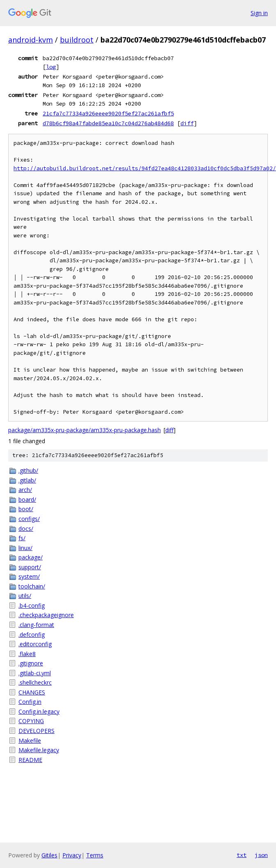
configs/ (29, 519)
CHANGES (31, 692)
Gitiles (49, 855)
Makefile (29, 740)
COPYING (31, 721)
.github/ (28, 470)
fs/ (21, 538)
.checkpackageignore (46, 615)
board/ (27, 499)
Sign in (259, 13)
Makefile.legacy (38, 750)
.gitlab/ (27, 480)
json (261, 855)
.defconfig (31, 634)
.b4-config (31, 605)
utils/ (24, 596)
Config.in (29, 702)
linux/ (25, 548)
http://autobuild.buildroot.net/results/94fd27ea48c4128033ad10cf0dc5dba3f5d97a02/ (145, 168)
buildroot (77, 40)
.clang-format (36, 625)
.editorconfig (35, 644)
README (30, 760)
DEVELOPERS (36, 731)
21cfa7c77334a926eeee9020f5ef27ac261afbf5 (108, 113)
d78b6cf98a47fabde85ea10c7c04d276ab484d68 (108, 123)
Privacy (71, 855)
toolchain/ (31, 586)
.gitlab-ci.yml (34, 673)
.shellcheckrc (35, 682)
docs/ (25, 528)
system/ (29, 576)
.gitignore (30, 663)
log (51, 66)
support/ (29, 567)
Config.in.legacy (38, 711)
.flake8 (27, 654)
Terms (94, 855)
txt (241, 855)
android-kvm (30, 40)
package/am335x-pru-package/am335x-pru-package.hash (84, 430)
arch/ (25, 490)
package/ (30, 557)
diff (187, 123)
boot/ (25, 509)
